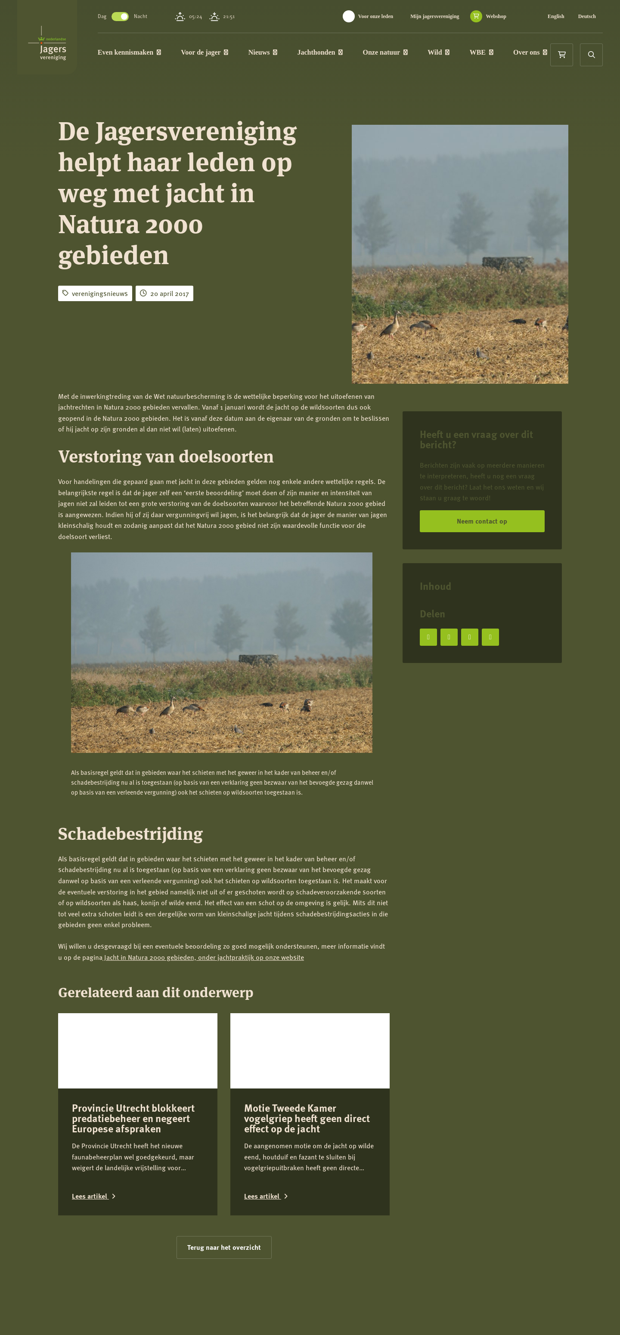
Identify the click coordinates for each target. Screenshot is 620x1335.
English (556, 16)
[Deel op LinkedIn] (469, 637)
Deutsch (587, 16)
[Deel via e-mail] (490, 637)
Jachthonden (340, 53)
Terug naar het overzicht (224, 1184)
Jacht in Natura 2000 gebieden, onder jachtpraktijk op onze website (203, 957)
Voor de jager (224, 53)
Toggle (140, 16)
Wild (459, 53)
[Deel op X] (449, 637)
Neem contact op (482, 521)
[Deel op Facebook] (428, 637)
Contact (86, 1321)
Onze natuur (405, 53)
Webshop (496, 16)
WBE (502, 53)
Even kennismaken (149, 53)
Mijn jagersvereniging (434, 16)
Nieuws (283, 53)
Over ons (142, 84)
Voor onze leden (375, 16)
